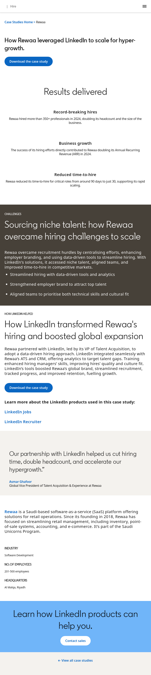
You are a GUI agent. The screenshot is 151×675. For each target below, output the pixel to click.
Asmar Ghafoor (20, 481)
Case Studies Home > (20, 22)
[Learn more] (29, 61)
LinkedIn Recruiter (23, 421)
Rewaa (11, 511)
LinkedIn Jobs (18, 411)
